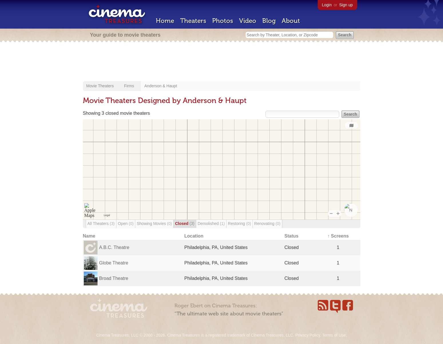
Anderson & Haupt (160, 86)
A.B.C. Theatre (114, 247)
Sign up (346, 5)
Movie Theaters (100, 86)
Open (126, 223)
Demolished (211, 223)
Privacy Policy (307, 335)
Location (194, 236)
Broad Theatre (113, 278)
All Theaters (101, 223)
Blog (269, 21)
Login (327, 5)
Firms (129, 86)
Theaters (193, 21)
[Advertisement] (221, 62)
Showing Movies (154, 223)
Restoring (239, 223)
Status (292, 236)
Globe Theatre (113, 262)
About (291, 21)
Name (89, 236)
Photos (222, 21)
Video (247, 21)
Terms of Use (333, 335)
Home (165, 21)
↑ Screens (338, 236)
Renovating (267, 223)
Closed (184, 223)
